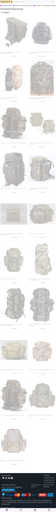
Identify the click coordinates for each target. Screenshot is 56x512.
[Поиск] (53, 1)
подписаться (18, 487)
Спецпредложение (6, 5)
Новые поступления (19, 5)
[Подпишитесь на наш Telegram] (8, 490)
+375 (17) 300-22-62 (49, 482)
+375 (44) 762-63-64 (49, 477)
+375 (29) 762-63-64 (49, 480)
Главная (6, 510)
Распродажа (37, 5)
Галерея (29, 5)
